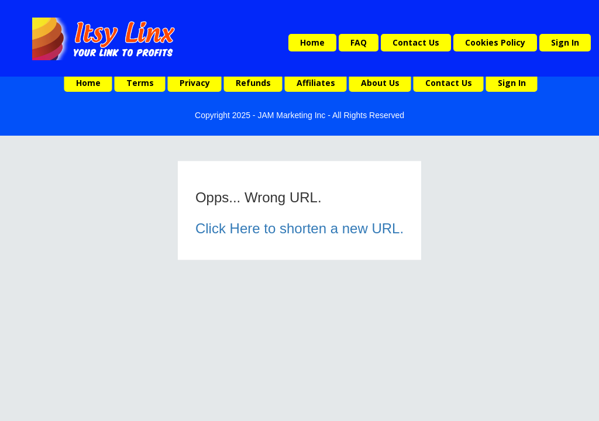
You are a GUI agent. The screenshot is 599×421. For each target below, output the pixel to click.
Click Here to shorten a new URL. (299, 228)
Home (312, 42)
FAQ (358, 42)
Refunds (253, 82)
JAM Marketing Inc (291, 115)
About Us (380, 82)
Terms (140, 82)
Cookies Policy (495, 42)
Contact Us (416, 42)
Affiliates (316, 82)
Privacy (195, 82)
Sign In (565, 42)
